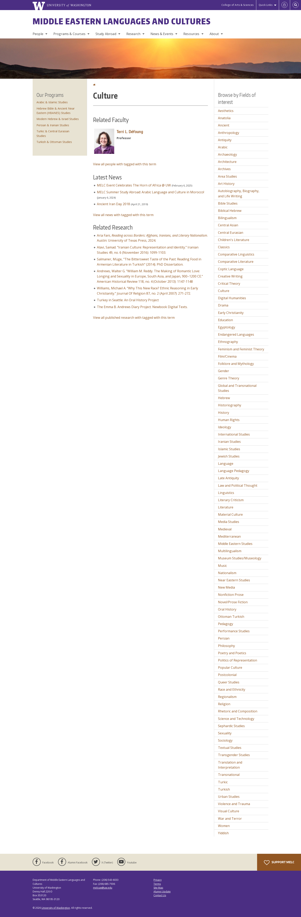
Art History (226, 183)
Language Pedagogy (233, 471)
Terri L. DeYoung (130, 131)
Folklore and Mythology (236, 363)
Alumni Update (162, 891)
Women (224, 826)
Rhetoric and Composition (237, 711)
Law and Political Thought (237, 485)
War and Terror (230, 818)
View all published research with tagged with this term (134, 317)
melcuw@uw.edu (102, 887)
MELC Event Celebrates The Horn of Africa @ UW (134, 185)
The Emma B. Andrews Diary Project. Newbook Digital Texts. (142, 307)
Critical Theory (229, 283)
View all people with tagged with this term (124, 164)
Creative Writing (230, 276)
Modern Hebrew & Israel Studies (57, 119)
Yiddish (223, 833)
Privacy (158, 880)
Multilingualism (229, 551)
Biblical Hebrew (229, 210)
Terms (157, 884)
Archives (224, 169)
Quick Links (266, 5)
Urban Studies (229, 796)
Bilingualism (227, 218)
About (214, 34)
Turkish (224, 789)
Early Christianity (231, 312)
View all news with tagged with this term (123, 215)
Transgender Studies (234, 755)
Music (222, 565)
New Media (226, 587)
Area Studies (227, 176)
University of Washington (56, 908)
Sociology (225, 740)
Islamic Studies (229, 449)
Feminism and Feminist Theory (241, 349)
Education (225, 320)
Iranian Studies (229, 441)
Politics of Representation (237, 660)
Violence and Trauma (234, 804)
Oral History (227, 609)
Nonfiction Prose (231, 594)
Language (225, 463)
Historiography (229, 405)
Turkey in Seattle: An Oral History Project (128, 300)
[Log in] (284, 5)
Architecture (227, 161)
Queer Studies (228, 682)
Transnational (229, 774)
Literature (225, 507)
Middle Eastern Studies (235, 543)
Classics (224, 247)
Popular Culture (230, 667)
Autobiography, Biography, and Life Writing (238, 193)
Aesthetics (226, 111)
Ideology (224, 427)
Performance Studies (234, 631)
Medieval (224, 529)
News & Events (161, 34)
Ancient (223, 125)
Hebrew (224, 398)
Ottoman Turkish (231, 616)
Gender (223, 371)
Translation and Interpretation (230, 765)
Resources (191, 34)
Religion (224, 704)
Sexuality (224, 733)
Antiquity (224, 140)
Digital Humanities (232, 298)
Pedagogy (225, 624)
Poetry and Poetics (232, 653)
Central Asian (228, 225)
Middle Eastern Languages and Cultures (122, 21)
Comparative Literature (235, 261)
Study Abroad (105, 34)
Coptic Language (231, 269)
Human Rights (229, 420)
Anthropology (228, 132)
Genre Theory (228, 378)
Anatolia (224, 118)
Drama (223, 305)
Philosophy (226, 646)
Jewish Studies (229, 456)
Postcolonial (227, 675)
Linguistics (226, 493)
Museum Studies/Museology (239, 558)
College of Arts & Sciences (237, 5)
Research (133, 34)
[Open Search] (295, 5)
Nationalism (227, 573)
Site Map (158, 887)
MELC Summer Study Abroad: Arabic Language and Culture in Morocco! (150, 192)
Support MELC (279, 862)
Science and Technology (236, 718)
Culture (223, 291)
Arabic (222, 147)
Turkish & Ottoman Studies (54, 142)
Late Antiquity (228, 478)
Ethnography (228, 341)
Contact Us (160, 895)
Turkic (223, 782)
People (38, 34)
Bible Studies (228, 203)
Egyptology (226, 327)
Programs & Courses (69, 34)
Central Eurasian (230, 232)
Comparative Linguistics (236, 254)
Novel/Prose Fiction (233, 602)
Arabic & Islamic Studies (52, 102)
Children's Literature (233, 240)
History (223, 412)
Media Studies (228, 522)
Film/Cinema (227, 356)
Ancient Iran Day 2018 (113, 204)
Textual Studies (229, 747)
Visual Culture (228, 811)
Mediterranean (229, 536)
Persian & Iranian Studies (52, 125)
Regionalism (227, 696)
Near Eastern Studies (234, 580)
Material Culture (230, 514)
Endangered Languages (236, 334)
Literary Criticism (231, 500)
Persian (223, 638)
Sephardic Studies (231, 726)
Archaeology (227, 154)
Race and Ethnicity (231, 689)
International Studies (234, 434)
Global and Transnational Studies (237, 388)
